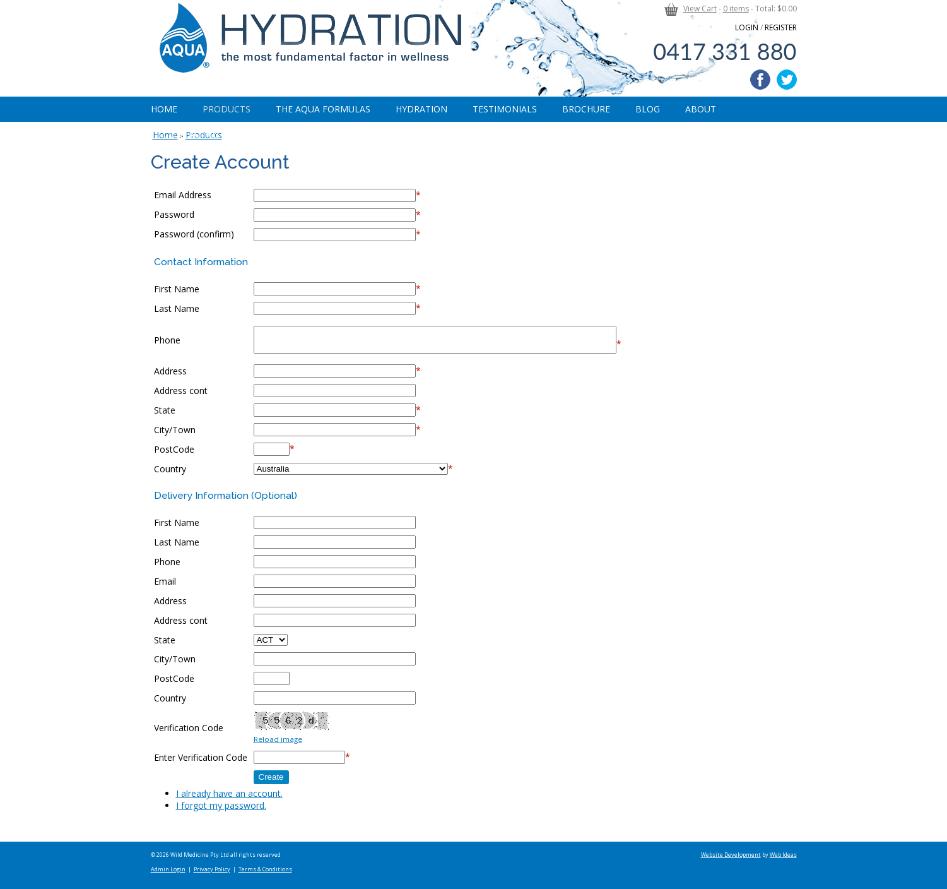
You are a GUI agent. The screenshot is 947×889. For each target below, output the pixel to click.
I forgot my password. (221, 805)
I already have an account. (229, 793)
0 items (736, 8)
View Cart (700, 8)
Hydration (421, 109)
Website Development (731, 854)
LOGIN (746, 27)
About (700, 109)
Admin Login (168, 869)
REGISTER (781, 27)
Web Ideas (783, 854)
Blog (647, 109)
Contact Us (191, 134)
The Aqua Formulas (323, 109)
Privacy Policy (212, 869)
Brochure (586, 109)
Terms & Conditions (265, 869)
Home (164, 109)
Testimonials (505, 109)
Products (226, 109)
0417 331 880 (724, 51)
